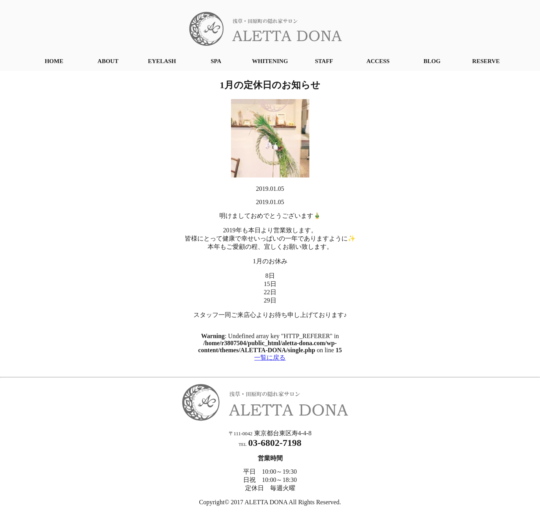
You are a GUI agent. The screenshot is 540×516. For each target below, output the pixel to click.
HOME (54, 61)
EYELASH (162, 61)
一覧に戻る (269, 357)
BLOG (431, 61)
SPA (216, 61)
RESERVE (486, 61)
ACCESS (378, 61)
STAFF (324, 61)
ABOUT (108, 61)
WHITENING (270, 61)
